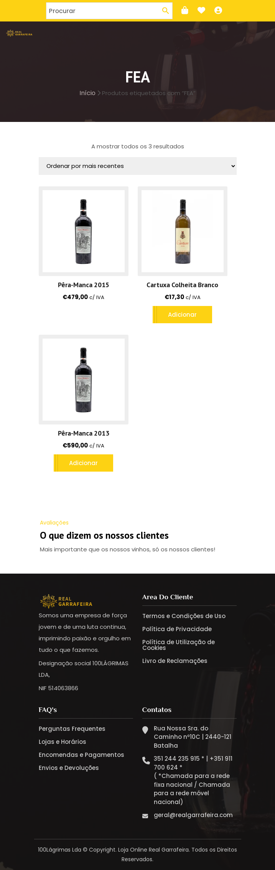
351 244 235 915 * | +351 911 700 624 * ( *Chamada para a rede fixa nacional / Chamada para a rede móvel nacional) (193, 780)
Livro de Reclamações (174, 661)
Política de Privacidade (177, 629)
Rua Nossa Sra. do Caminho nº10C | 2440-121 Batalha (192, 737)
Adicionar (182, 315)
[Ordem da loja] (138, 166)
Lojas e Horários (62, 742)
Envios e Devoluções (69, 768)
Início (87, 93)
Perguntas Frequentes (72, 729)
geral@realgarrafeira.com (193, 815)
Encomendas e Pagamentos (81, 755)
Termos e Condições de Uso (184, 616)
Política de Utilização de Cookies (178, 645)
